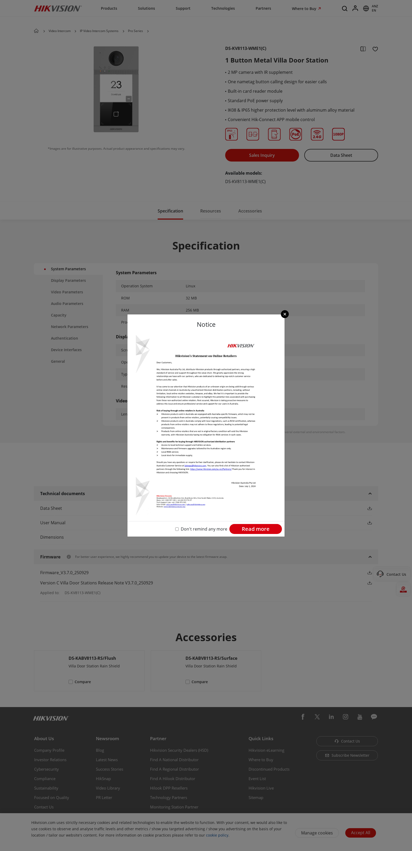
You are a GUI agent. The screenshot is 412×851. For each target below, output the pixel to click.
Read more (256, 528)
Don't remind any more (204, 529)
